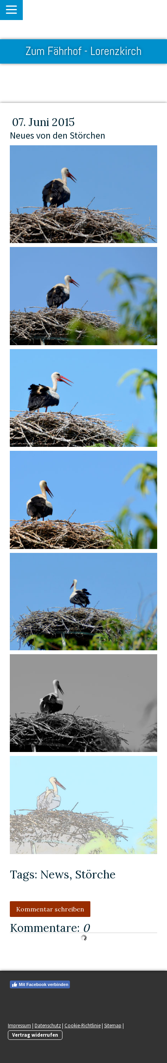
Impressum (19, 1025)
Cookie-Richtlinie (82, 1025)
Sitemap (112, 1025)
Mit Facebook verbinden (39, 984)
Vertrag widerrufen (35, 1035)
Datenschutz (48, 1025)
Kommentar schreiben (50, 909)
